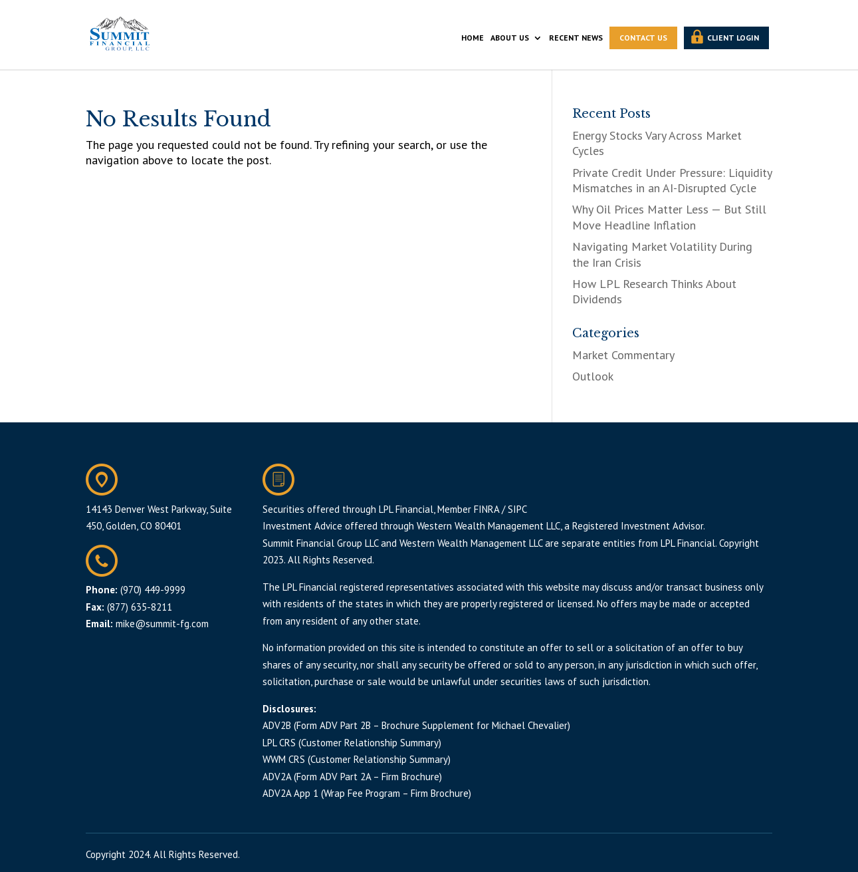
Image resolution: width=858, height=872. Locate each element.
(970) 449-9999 (152, 589)
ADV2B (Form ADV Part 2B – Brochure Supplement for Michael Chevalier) (416, 725)
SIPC (517, 509)
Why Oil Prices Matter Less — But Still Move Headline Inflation (669, 217)
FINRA (486, 509)
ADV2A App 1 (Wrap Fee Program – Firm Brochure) (367, 793)
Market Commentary (623, 355)
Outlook (592, 376)
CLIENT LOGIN (733, 38)
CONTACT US (643, 38)
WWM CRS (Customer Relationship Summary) (357, 759)
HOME (472, 38)
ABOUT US (509, 38)
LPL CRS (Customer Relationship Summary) (352, 742)
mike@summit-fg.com (162, 623)
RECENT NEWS (576, 38)
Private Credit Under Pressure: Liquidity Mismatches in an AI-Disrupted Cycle (672, 180)
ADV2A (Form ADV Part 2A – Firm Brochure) (352, 776)
